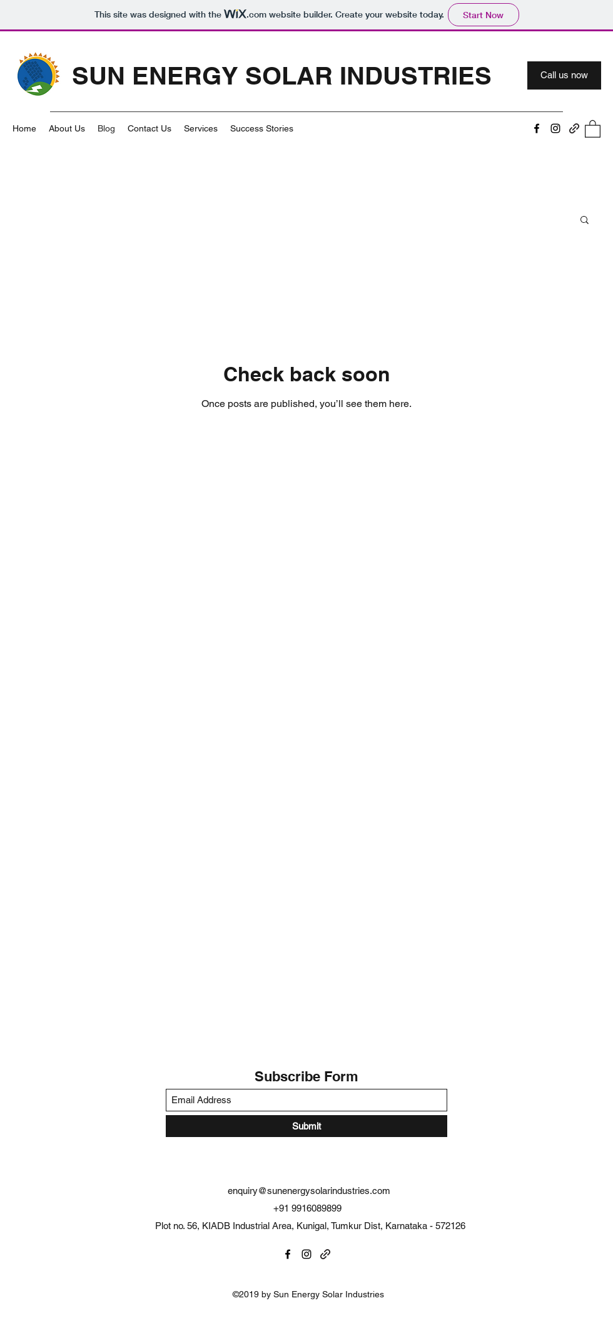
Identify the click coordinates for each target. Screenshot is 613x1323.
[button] (592, 128)
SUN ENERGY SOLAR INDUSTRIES (282, 75)
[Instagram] (555, 128)
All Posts (34, 218)
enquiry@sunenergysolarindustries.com (309, 1190)
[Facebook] (536, 128)
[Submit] (306, 1126)
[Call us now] (564, 75)
